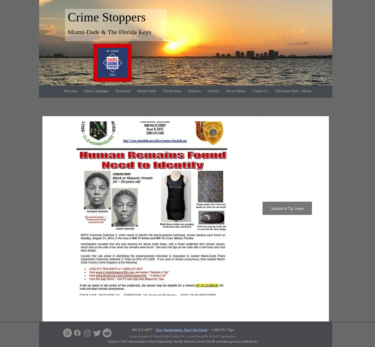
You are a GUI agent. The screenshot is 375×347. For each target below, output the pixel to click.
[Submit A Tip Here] (287, 208)
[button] (152, 208)
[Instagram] (87, 333)
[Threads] (67, 333)
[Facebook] (77, 333)
